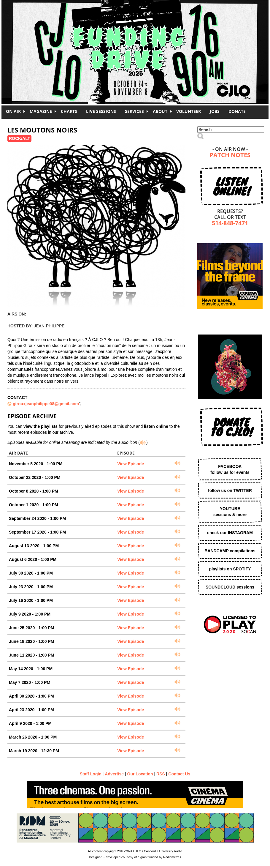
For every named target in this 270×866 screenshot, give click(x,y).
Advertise (114, 774)
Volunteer (188, 111)
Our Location (140, 774)
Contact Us (179, 774)
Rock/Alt (19, 138)
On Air (13, 111)
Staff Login (90, 774)
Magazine (41, 111)
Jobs (215, 111)
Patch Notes (229, 155)
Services (134, 111)
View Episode (130, 463)
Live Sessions (101, 111)
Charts (69, 111)
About (160, 111)
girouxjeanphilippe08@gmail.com (46, 403)
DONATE (237, 111)
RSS (160, 774)
